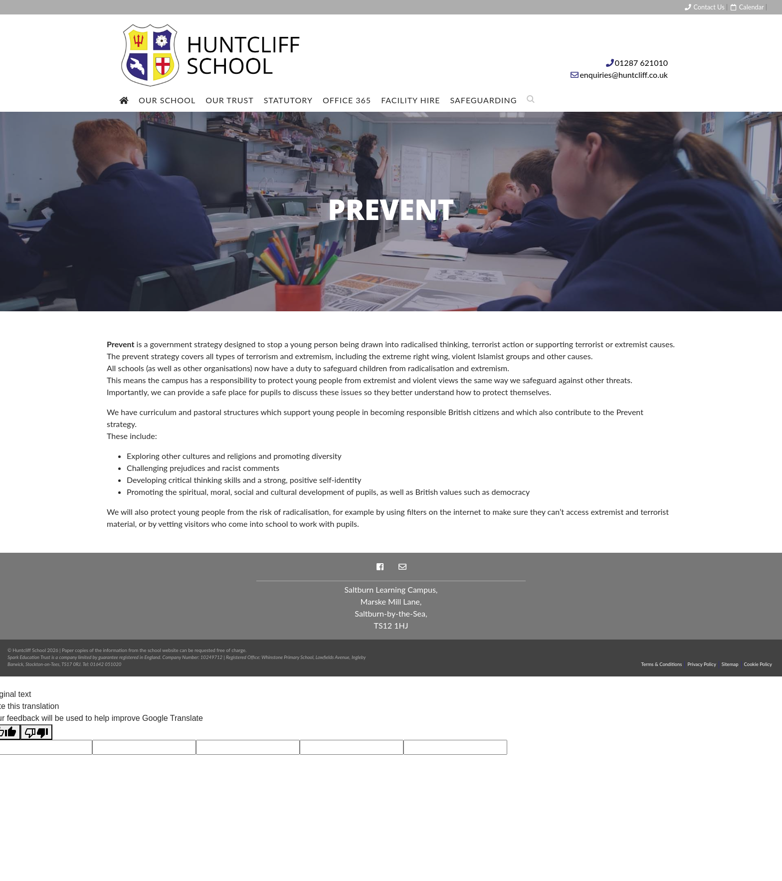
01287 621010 (641, 62)
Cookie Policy (758, 664)
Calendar (746, 7)
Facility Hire (410, 100)
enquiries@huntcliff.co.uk (624, 74)
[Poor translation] (36, 732)
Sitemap (730, 664)
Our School (167, 100)
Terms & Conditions (661, 664)
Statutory (288, 100)
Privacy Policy (701, 664)
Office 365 (347, 100)
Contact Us (704, 7)
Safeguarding (483, 100)
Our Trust (229, 100)
